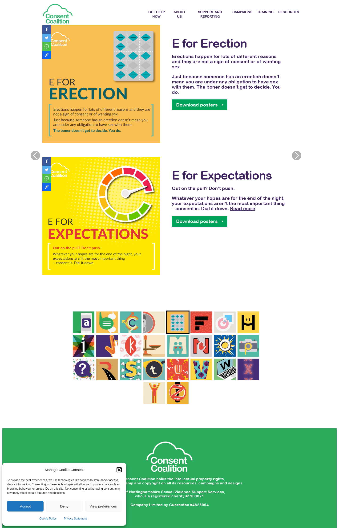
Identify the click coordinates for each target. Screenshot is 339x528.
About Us (180, 14)
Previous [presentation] (35, 155)
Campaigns (242, 12)
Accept (25, 506)
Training (265, 12)
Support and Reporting (210, 14)
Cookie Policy (47, 518)
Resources (288, 12)
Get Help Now (156, 14)
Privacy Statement (75, 518)
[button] (119, 469)
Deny (64, 506)
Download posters (278, 104)
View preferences (103, 506)
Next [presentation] (296, 155)
